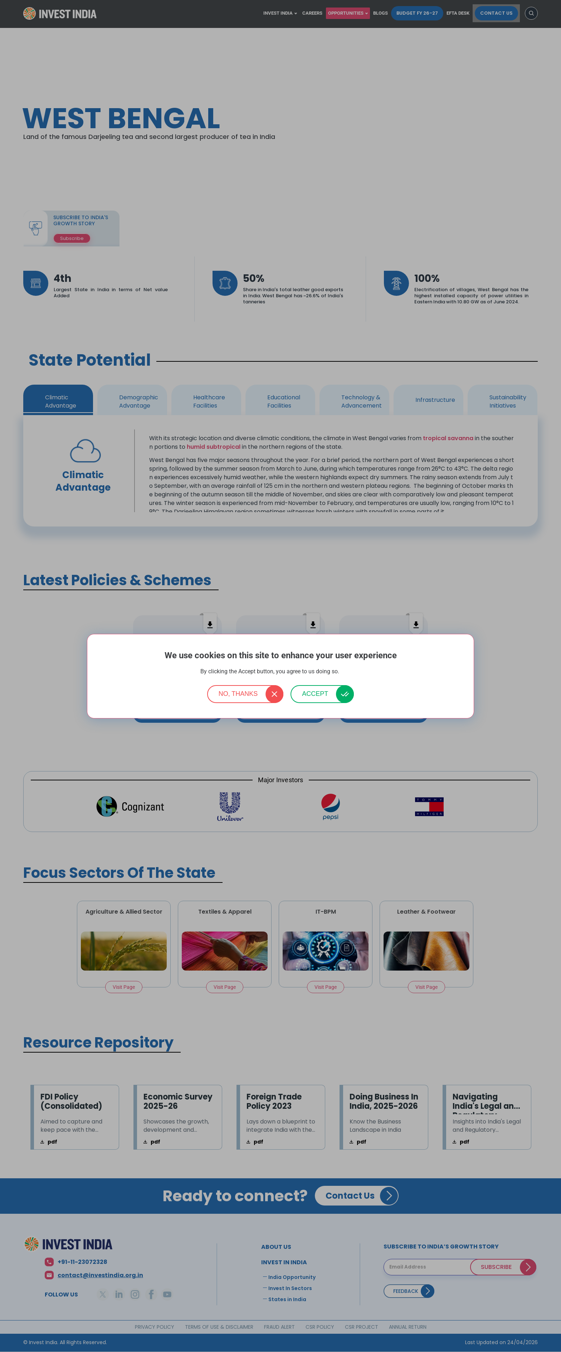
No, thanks (238, 693)
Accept (315, 693)
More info (351, 671)
